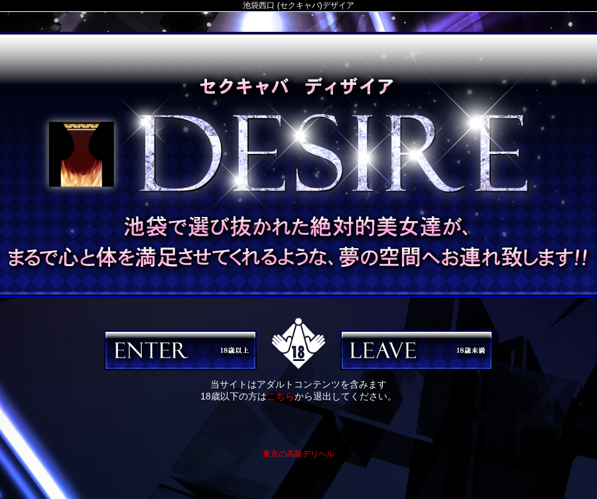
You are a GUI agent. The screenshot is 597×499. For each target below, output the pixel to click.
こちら (281, 396)
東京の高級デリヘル (298, 454)
